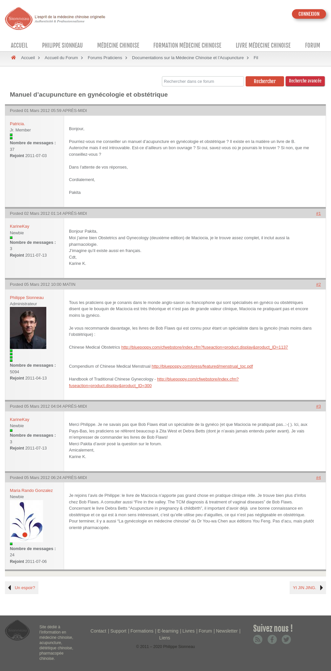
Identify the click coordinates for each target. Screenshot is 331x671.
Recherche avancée (305, 80)
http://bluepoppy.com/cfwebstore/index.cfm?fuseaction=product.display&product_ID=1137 (204, 347)
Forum (312, 45)
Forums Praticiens (105, 57)
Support (118, 631)
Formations (141, 631)
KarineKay (19, 226)
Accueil (19, 45)
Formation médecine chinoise (187, 45)
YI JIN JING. (304, 587)
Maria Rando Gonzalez (31, 490)
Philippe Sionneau (62, 45)
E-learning (167, 631)
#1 (318, 213)
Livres (188, 631)
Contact (98, 631)
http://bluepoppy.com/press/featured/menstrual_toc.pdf (202, 366)
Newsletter (227, 631)
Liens (164, 637)
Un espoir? (25, 587)
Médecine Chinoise (118, 45)
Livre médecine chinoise (263, 45)
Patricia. (17, 123)
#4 (318, 477)
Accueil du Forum (61, 57)
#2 (318, 284)
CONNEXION (309, 14)
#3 (318, 406)
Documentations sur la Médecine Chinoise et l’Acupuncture (188, 57)
